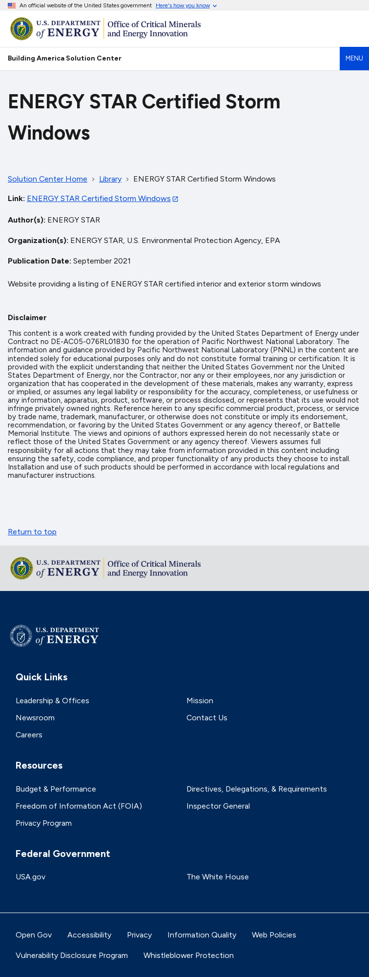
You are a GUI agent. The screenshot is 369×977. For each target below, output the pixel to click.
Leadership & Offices (52, 700)
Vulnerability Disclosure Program (72, 955)
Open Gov (34, 934)
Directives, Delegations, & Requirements (256, 789)
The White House (217, 876)
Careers (29, 734)
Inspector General (218, 806)
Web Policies (274, 934)
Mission (199, 700)
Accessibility (89, 934)
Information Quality (201, 934)
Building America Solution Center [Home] (65, 58)
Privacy (139, 934)
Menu (354, 58)
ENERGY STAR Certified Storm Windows (99, 198)
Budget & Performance (56, 789)
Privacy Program (44, 823)
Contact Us (206, 717)
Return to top (32, 531)
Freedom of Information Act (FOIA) (79, 806)
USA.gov (30, 876)
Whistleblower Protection (189, 955)
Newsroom (35, 717)
